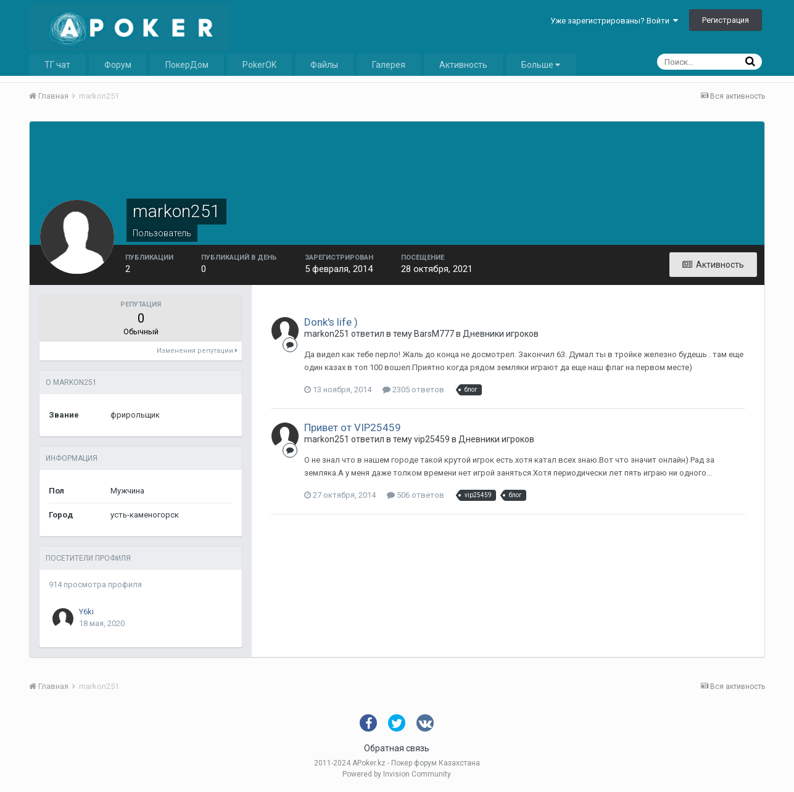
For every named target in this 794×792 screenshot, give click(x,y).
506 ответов (415, 495)
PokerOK (259, 65)
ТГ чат (57, 65)
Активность (463, 65)
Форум (117, 65)
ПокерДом (187, 65)
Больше (540, 65)
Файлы (324, 65)
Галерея (388, 65)
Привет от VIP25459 (352, 427)
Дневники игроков (501, 334)
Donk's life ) (331, 322)
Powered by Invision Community (396, 774)
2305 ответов (413, 389)
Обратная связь (396, 748)
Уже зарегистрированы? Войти (614, 20)
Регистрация (725, 20)
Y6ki (86, 611)
